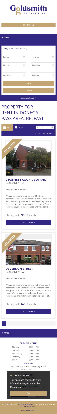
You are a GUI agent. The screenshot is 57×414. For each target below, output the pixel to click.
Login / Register (28, 410)
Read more (15, 387)
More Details (29, 222)
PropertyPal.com (28, 407)
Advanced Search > (28, 98)
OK (28, 393)
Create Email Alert (43, 133)
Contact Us (28, 25)
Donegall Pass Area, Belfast (15, 48)
